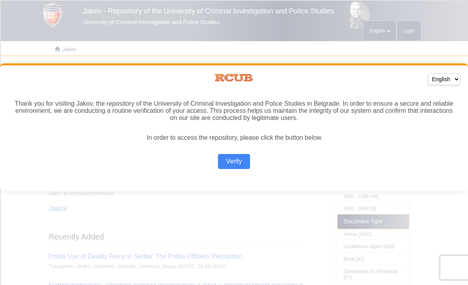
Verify (234, 161)
